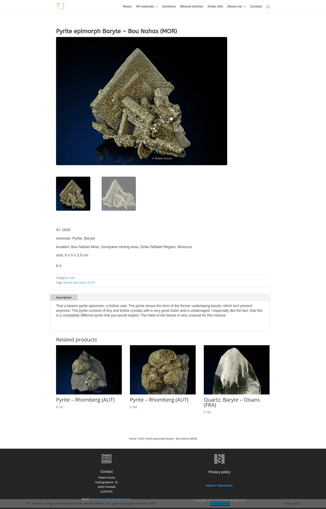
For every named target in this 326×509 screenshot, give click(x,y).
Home (127, 6)
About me (234, 6)
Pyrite (91, 282)
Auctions (169, 6)
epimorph (79, 282)
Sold (72, 278)
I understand (220, 503)
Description (63, 297)
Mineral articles (191, 6)
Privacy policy (291, 503)
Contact (256, 6)
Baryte (67, 282)
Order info (215, 6)
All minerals (145, 6)
